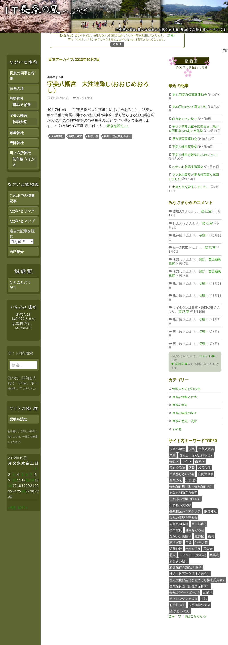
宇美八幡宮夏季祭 (184, 147)
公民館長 (175, 530)
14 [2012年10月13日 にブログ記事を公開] (32, 480)
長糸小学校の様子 (184, 413)
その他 (176, 429)
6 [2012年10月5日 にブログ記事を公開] (27, 474)
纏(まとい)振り (179, 611)
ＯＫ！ (117, 44)
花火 (172, 555)
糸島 (172, 455)
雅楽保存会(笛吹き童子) (185, 567)
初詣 (204, 598)
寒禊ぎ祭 (175, 542)
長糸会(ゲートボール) (184, 592)
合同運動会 (206, 474)
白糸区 (200, 461)
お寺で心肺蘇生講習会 (187, 167)
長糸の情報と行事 (184, 397)
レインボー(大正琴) (192, 555)
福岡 (211, 536)
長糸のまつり (55, 77)
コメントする (85, 98)
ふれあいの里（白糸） (185, 499)
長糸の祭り (180, 405)
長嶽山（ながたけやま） (117, 136)
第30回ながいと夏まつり (189, 106)
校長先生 (204, 467)
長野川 (203, 235)
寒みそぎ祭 (22, 104)
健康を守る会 (194, 530)
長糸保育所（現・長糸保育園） (191, 486)
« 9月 (12, 507)
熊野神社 (210, 511)
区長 (192, 467)
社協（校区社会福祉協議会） (189, 574)
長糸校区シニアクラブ (185, 511)
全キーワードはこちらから (187, 616)
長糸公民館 (177, 467)
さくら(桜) (199, 524)
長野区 (174, 461)
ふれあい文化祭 (180, 505)
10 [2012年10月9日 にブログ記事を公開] (14, 480)
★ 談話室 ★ (179, 364)
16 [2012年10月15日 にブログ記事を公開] (10, 485)
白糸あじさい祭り (184, 118)
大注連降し (57, 136)
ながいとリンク (22, 211)
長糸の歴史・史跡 (184, 421)
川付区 (187, 461)
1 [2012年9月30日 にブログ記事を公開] (36, 469)
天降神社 (17, 143)
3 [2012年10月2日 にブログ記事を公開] (13, 474)
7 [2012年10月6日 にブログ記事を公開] (31, 474)
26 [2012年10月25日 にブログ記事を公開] (23, 491)
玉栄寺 (208, 549)
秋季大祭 (93, 136)
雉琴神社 (175, 549)
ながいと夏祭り (180, 536)
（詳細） (170, 35)
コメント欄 (206, 356)
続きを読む (117, 125)
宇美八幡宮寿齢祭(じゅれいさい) (195, 155)
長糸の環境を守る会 (183, 517)
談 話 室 (206, 211)
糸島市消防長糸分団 (183, 492)
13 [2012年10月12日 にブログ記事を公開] (28, 480)
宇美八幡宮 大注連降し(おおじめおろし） (98, 86)
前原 (188, 542)
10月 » (22, 507)
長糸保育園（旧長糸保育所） (189, 586)
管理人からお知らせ (186, 389)
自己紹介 (17, 251)
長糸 (192, 449)
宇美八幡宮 (75, 136)
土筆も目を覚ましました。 (191, 187)
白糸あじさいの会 (181, 474)
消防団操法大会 (199, 605)
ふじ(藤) (191, 480)
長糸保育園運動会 (184, 139)
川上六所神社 (20, 153)
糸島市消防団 (178, 524)
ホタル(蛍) (192, 549)
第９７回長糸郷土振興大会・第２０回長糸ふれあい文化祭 (194, 129)
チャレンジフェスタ (183, 598)
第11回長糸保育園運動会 (189, 94)
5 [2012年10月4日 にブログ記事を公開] (22, 474)
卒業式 (214, 555)
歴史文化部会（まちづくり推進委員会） (197, 580)
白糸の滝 (175, 480)
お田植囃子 (177, 605)
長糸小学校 (177, 449)
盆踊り (207, 592)
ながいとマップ (22, 221)
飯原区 (199, 536)
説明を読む (18, 419)
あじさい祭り (178, 561)
